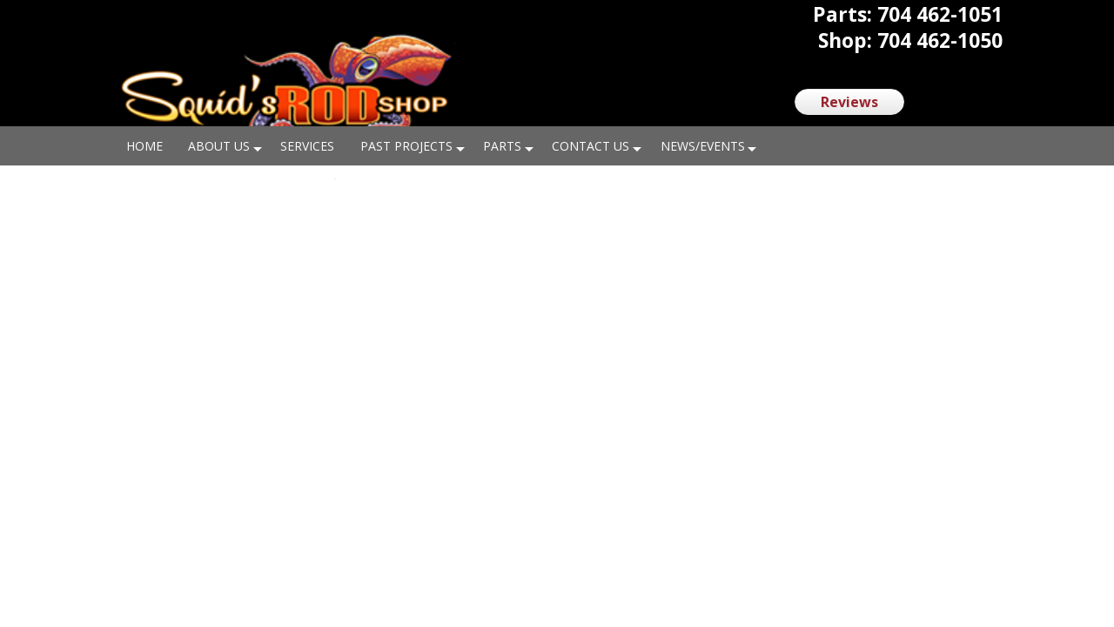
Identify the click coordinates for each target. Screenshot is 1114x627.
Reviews (849, 101)
